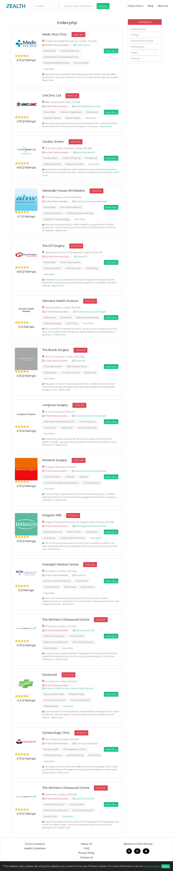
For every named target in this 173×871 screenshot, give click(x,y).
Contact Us (86, 857)
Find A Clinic (135, 5)
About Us (163, 5)
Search (103, 6)
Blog (150, 5)
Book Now (111, 51)
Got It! (165, 866)
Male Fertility (138, 29)
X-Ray (135, 34)
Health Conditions (34, 848)
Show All (135, 58)
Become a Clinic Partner (138, 843)
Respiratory (137, 46)
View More (49, 69)
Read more (48, 80)
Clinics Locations (35, 843)
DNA (134, 52)
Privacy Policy (86, 852)
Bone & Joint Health (142, 40)
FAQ (86, 848)
